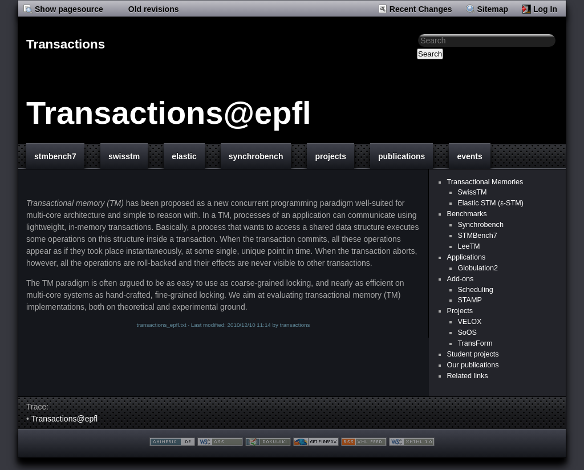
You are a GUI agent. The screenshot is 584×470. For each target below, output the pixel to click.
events (469, 156)
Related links (467, 376)
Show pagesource (69, 9)
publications (401, 156)
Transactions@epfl (168, 113)
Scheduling (475, 290)
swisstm (124, 156)
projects (330, 156)
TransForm (474, 343)
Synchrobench (480, 225)
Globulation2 (477, 268)
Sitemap (492, 9)
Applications (466, 257)
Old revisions (153, 9)
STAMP (469, 300)
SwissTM (471, 192)
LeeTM (468, 246)
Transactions (65, 44)
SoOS (467, 333)
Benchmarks (466, 214)
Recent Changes (421, 9)
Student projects (472, 354)
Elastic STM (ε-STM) (490, 203)
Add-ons (460, 279)
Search (430, 54)
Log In (545, 9)
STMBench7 (477, 236)
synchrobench (256, 156)
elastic (184, 156)
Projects (460, 311)
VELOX (469, 322)
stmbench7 (55, 156)
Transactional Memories (485, 182)
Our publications (472, 365)
